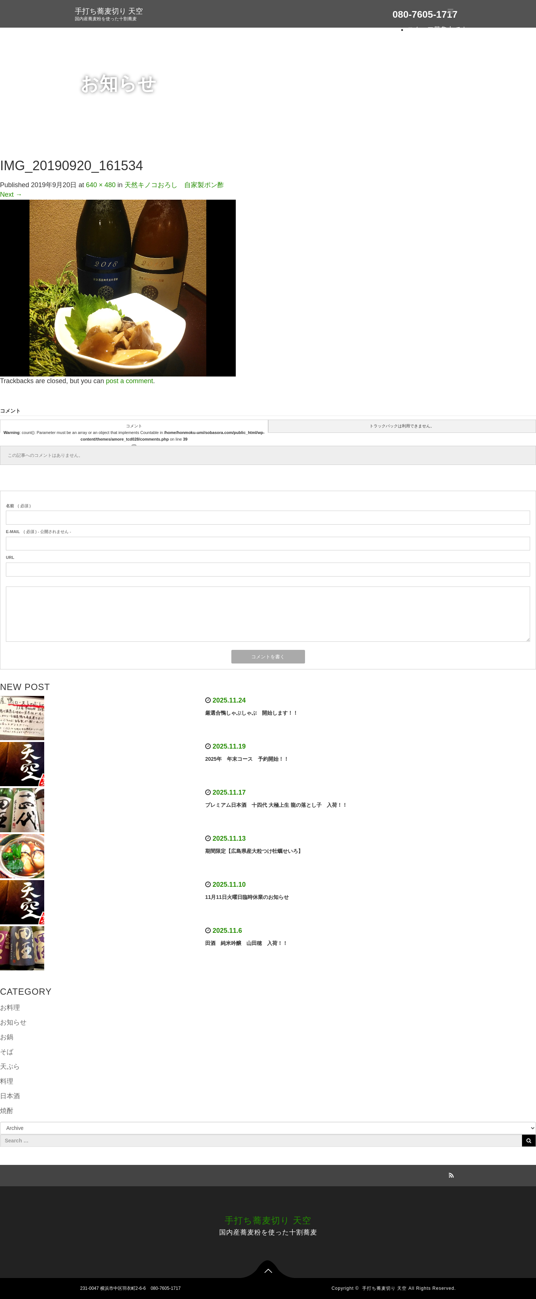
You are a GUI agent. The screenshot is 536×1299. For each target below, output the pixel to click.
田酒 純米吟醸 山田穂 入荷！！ (246, 943)
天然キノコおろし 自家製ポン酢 (174, 185)
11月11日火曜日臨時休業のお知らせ (247, 897)
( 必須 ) (18, 506)
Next (11, 194)
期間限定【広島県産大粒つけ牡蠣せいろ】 (254, 851)
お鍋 (6, 1037)
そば (6, 1051)
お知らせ (13, 1022)
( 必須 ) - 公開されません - (38, 531)
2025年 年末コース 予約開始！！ (247, 759)
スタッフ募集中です (437, 29)
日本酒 (10, 1096)
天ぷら (10, 1066)
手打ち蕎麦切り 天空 (109, 11)
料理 (6, 1081)
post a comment (129, 381)
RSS (450, 1174)
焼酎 (6, 1110)
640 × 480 (101, 185)
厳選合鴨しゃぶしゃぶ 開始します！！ (251, 713)
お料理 (10, 1007)
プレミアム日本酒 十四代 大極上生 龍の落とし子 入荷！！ (276, 805)
